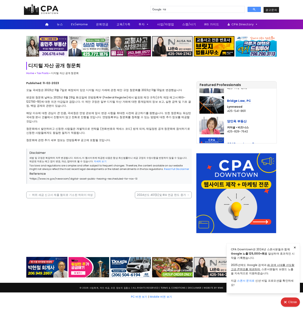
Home (30, 73)
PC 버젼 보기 (139, 297)
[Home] (47, 24)
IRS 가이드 (211, 24)
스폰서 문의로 (245, 281)
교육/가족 (123, 24)
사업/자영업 (165, 24)
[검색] (197, 9)
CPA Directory (245, 24)
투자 (144, 24)
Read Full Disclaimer (176, 169)
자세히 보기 (100, 161)
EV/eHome (79, 24)
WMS (220, 287)
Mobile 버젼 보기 (161, 297)
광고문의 (271, 10)
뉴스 (60, 24)
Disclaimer (195, 287)
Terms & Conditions (173, 287)
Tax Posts (43, 73)
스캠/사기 (189, 24)
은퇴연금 (102, 24)
